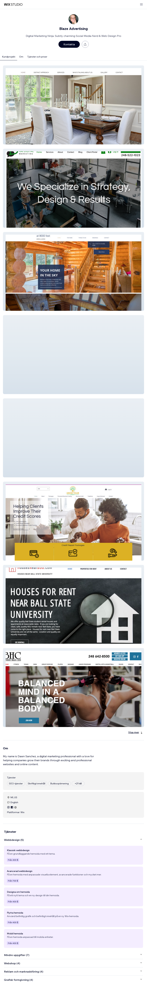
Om (21, 56)
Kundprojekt (8, 56)
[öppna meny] (141, 4)
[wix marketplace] (13, 4)
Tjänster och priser (37, 56)
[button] (73, 104)
